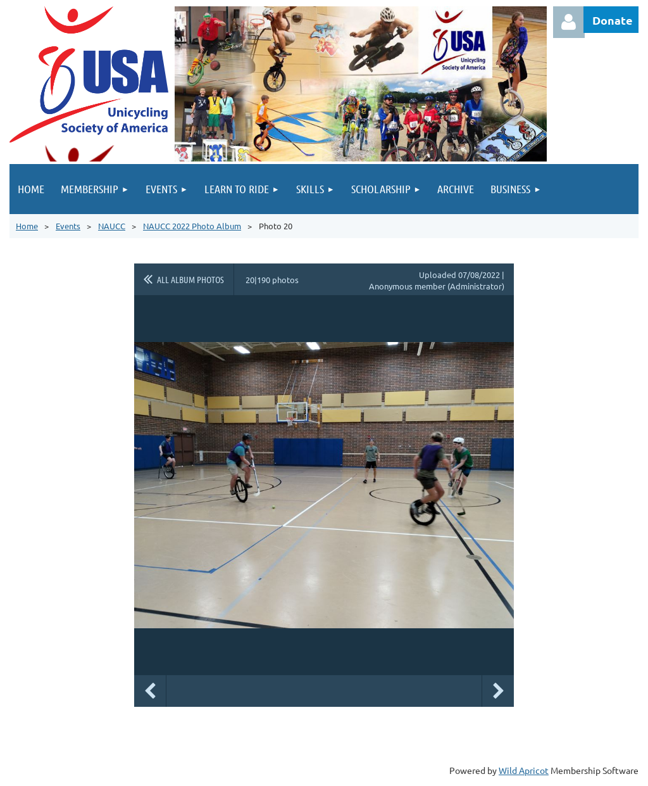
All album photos (190, 279)
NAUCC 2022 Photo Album (192, 225)
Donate (612, 20)
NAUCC (111, 225)
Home (27, 225)
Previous (150, 691)
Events (68, 225)
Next (498, 691)
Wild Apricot (524, 770)
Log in (569, 22)
